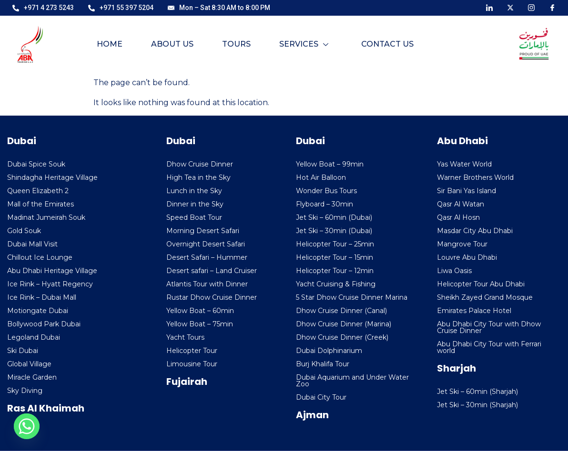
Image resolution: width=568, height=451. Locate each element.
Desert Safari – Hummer (206, 257)
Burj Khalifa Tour (322, 364)
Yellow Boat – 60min (200, 310)
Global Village (29, 364)
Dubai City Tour (321, 397)
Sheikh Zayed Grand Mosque (485, 297)
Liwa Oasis (454, 270)
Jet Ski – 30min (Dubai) (334, 230)
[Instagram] (531, 7)
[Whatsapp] (27, 426)
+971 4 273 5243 (43, 7)
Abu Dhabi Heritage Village (52, 270)
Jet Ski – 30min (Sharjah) (477, 405)
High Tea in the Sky (198, 177)
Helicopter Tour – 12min (335, 270)
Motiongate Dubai (37, 310)
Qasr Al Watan (460, 204)
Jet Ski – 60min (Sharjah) (477, 391)
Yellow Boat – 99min (330, 164)
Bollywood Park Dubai (44, 324)
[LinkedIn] (489, 7)
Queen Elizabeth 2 (38, 190)
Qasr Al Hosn (458, 217)
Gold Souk (24, 230)
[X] (510, 7)
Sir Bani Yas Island (466, 190)
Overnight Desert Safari (205, 244)
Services (303, 44)
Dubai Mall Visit (32, 244)
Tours (236, 44)
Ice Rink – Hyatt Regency (50, 284)
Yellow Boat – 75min (199, 324)
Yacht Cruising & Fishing (335, 284)
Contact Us (387, 44)
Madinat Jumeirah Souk (46, 217)
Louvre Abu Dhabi (467, 257)
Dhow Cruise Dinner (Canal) (341, 310)
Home (109, 44)
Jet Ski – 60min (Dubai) (334, 217)
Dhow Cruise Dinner (199, 164)
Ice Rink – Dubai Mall (41, 297)
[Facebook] (552, 7)
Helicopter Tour (191, 350)
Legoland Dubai (33, 337)
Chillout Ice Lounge (39, 257)
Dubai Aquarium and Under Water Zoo (352, 380)
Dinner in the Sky (194, 204)
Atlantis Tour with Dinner (207, 284)
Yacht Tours (185, 337)
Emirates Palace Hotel (474, 310)
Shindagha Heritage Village (52, 177)
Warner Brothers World (475, 177)
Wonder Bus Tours (326, 190)
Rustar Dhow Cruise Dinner (211, 297)
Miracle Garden (32, 377)
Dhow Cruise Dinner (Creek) (342, 337)
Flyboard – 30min (324, 204)
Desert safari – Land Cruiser (211, 270)
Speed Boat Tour (194, 217)
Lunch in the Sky (194, 190)
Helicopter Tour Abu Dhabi (481, 284)
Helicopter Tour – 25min (335, 244)
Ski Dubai (22, 350)
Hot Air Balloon (321, 177)
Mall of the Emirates (40, 204)
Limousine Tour (191, 364)
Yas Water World (464, 164)
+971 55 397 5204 (120, 7)
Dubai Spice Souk (36, 164)
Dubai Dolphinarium (329, 350)
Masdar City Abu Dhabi (475, 230)
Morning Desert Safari (202, 230)
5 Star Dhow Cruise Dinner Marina (351, 297)
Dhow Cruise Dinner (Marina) (343, 324)
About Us (172, 44)
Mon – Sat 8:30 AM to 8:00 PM (219, 7)
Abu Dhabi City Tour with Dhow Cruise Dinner (489, 327)
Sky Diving (24, 390)
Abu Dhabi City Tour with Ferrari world (489, 347)
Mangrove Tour (462, 244)
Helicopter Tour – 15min (334, 257)
